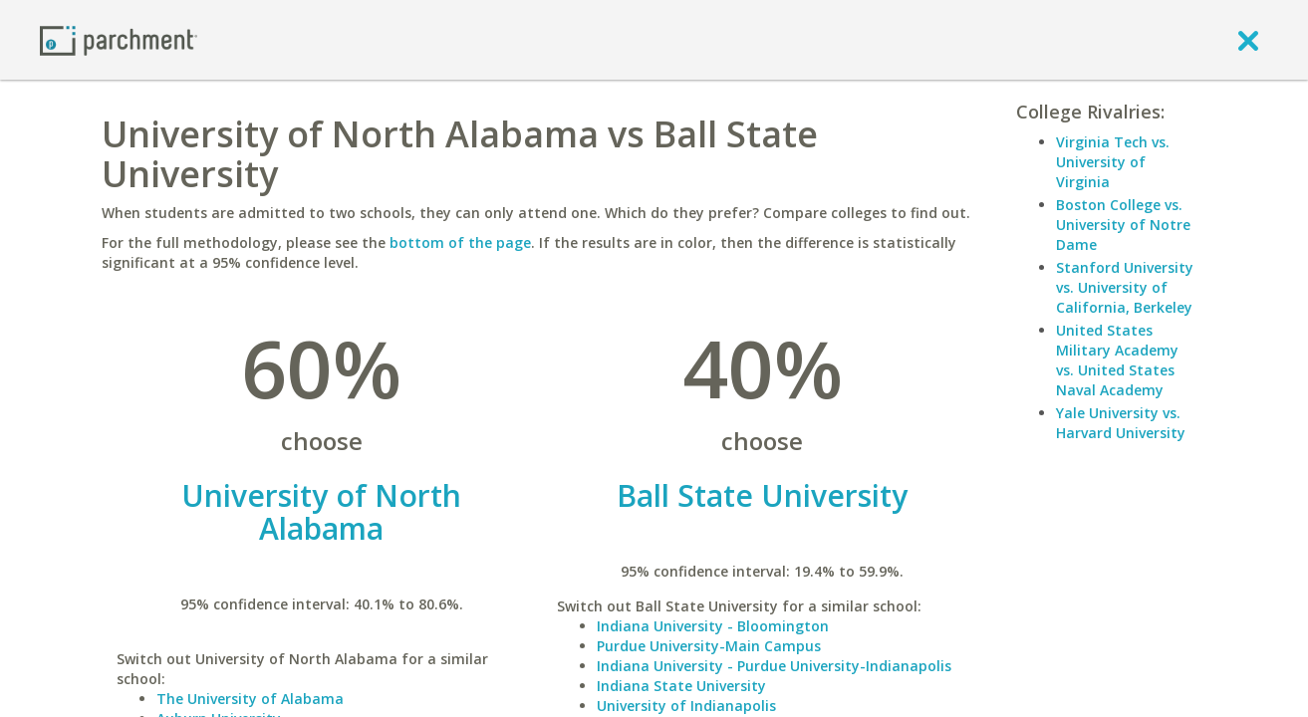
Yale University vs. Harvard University (1120, 422)
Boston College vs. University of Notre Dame (1123, 224)
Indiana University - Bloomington (713, 625)
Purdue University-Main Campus (709, 645)
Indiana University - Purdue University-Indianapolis (774, 665)
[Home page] (118, 39)
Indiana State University (681, 685)
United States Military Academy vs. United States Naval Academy (1117, 360)
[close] (1248, 40)
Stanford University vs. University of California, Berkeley (1124, 287)
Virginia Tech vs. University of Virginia (1113, 161)
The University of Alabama (250, 698)
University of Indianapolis (686, 705)
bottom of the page (460, 242)
